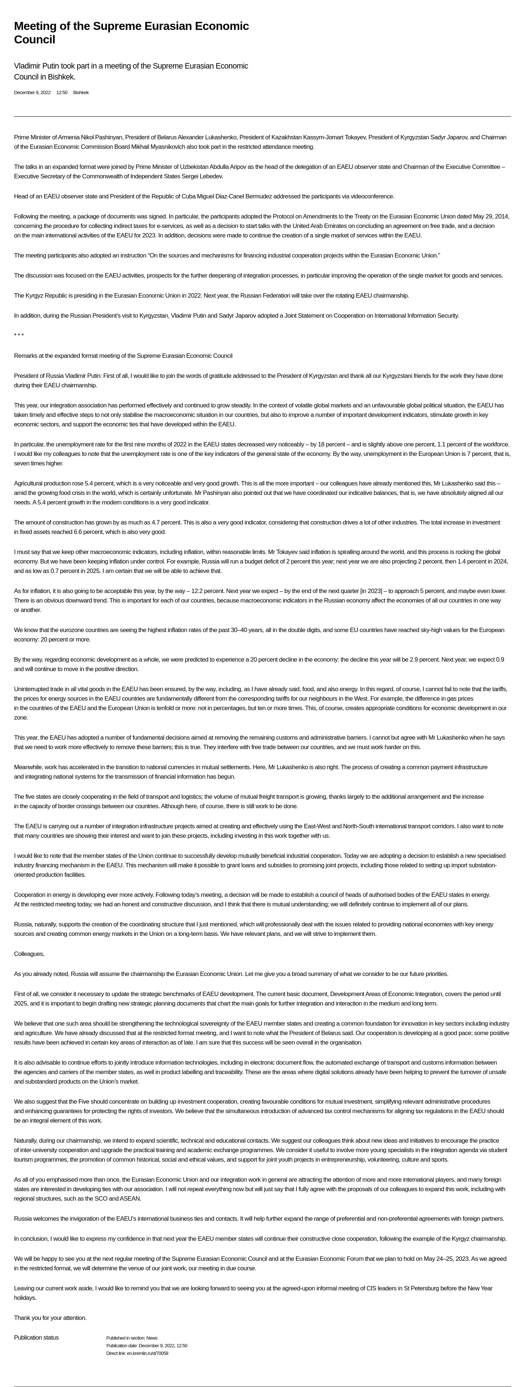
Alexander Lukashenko (207, 137)
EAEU (113, 275)
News (151, 1338)
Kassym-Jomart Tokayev (334, 137)
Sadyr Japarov (448, 137)
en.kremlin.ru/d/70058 (147, 1353)
